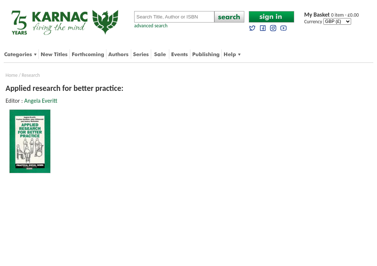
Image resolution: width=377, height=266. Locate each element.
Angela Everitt (40, 100)
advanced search (150, 26)
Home (12, 75)
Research (31, 75)
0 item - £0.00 (331, 15)
